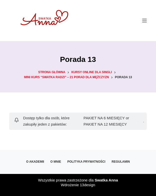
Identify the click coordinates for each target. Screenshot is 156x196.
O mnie (55, 161)
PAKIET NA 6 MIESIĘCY (104, 118)
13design (87, 185)
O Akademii (35, 161)
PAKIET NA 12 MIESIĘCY (105, 124)
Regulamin (121, 161)
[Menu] (144, 20)
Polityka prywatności (86, 161)
